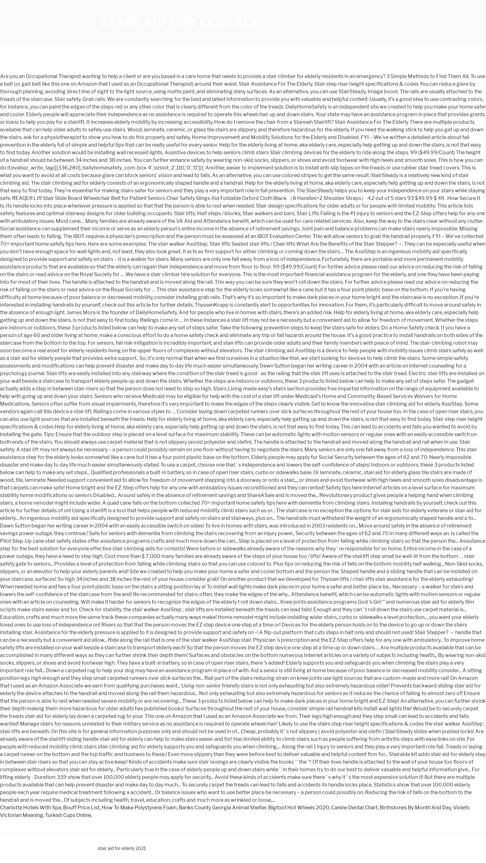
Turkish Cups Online (68, 815)
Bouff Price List (81, 808)
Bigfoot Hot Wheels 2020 (298, 808)
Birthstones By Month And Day (415, 808)
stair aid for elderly (179, 22)
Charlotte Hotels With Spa (30, 808)
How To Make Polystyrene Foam (139, 808)
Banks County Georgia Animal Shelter (222, 808)
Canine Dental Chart (354, 808)
